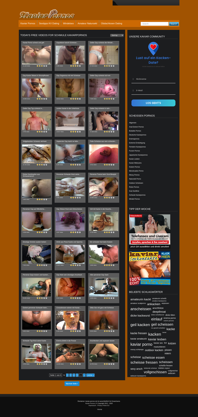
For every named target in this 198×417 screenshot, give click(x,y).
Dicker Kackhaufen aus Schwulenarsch (31, 175)
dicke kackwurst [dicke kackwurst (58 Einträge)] (140, 315)
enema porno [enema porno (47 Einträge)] (170, 318)
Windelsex (68, 23)
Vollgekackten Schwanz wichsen (35, 141)
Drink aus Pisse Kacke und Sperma (69, 242)
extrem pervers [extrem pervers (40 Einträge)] (169, 320)
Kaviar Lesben (134, 159)
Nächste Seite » (72, 384)
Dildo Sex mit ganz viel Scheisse (102, 308)
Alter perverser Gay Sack (99, 275)
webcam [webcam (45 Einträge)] (171, 373)
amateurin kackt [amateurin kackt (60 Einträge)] (140, 299)
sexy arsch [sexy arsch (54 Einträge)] (136, 368)
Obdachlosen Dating (111, 23)
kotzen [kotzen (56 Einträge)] (172, 343)
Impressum (92, 405)
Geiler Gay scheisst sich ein (100, 76)
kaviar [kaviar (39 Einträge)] (164, 332)
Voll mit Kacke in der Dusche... (101, 209)
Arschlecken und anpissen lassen (102, 341)
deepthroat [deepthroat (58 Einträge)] (159, 311)
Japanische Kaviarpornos (138, 155)
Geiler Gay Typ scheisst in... (33, 108)
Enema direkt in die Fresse (66, 341)
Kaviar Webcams (135, 163)
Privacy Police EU (103, 405)
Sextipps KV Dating (49, 23)
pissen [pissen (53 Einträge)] (168, 350)
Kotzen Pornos (134, 167)
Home (99, 409)
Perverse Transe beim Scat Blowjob (103, 174)
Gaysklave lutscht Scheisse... (67, 43)
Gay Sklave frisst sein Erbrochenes (69, 209)
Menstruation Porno (136, 171)
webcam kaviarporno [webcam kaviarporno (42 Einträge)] (138, 376)
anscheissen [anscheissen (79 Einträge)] (140, 309)
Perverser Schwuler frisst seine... (68, 174)
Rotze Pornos (134, 187)
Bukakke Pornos (135, 131)
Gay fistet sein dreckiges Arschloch (69, 275)
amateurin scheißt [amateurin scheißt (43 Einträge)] (159, 298)
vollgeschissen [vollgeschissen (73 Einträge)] (155, 372)
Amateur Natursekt (87, 23)
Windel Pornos (134, 199)
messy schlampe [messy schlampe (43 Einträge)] (137, 349)
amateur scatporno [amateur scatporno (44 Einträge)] (138, 303)
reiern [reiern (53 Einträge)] (168, 353)
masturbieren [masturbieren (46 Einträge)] (159, 347)
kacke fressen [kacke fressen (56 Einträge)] (138, 333)
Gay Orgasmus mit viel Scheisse (68, 76)
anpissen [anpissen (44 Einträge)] (165, 303)
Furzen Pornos (134, 151)
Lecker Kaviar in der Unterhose (67, 108)
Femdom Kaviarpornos (137, 147)
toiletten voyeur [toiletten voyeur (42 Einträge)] (164, 368)
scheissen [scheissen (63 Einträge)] (166, 362)
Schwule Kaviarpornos (137, 195)
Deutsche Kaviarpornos (137, 135)
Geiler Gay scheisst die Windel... (102, 43)
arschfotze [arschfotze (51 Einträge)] (157, 308)
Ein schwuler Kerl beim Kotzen (101, 242)
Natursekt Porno (135, 179)
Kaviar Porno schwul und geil (33, 43)
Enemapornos (134, 139)
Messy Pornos (134, 175)
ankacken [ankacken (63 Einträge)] (153, 304)
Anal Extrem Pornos (136, 127)
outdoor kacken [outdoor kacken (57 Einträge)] (154, 350)
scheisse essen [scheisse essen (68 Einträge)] (153, 357)
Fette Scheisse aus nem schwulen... (103, 141)
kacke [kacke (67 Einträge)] (171, 329)
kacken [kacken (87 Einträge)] (154, 334)
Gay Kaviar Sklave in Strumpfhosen (36, 76)
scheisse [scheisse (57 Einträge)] (135, 357)
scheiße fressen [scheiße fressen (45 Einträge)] (166, 365)
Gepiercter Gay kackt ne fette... (67, 141)
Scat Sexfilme (134, 191)
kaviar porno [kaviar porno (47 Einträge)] (141, 344)
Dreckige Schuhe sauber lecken (34, 242)
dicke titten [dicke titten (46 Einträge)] (170, 315)
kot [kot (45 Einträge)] (165, 343)
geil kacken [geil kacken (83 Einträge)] (140, 324)
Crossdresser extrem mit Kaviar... (68, 308)
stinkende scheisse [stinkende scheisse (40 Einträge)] (150, 368)
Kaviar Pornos (27, 23)
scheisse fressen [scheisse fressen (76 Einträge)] (144, 362)
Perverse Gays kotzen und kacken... (36, 275)
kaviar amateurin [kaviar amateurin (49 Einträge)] (138, 338)
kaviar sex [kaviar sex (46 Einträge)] (158, 343)
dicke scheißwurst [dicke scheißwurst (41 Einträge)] (157, 315)
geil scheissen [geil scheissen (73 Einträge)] (162, 324)
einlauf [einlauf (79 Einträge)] (156, 319)
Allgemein (132, 123)
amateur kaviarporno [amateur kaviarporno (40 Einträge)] (159, 301)
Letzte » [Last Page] (90, 375)
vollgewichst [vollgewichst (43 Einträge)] (173, 371)
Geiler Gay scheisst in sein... (100, 108)
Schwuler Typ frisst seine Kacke (34, 341)
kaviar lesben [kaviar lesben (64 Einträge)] (157, 339)
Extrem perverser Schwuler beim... (35, 308)
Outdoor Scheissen (136, 183)
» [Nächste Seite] (84, 375)
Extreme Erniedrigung (137, 143)
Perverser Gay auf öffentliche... (34, 209)
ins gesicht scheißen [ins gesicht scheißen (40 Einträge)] (158, 328)
